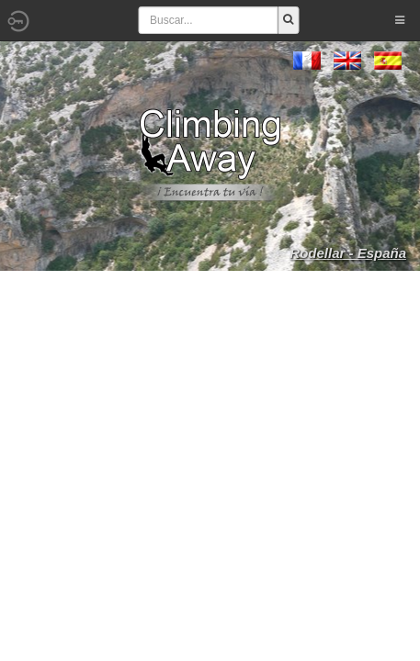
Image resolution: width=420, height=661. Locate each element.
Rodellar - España (347, 253)
